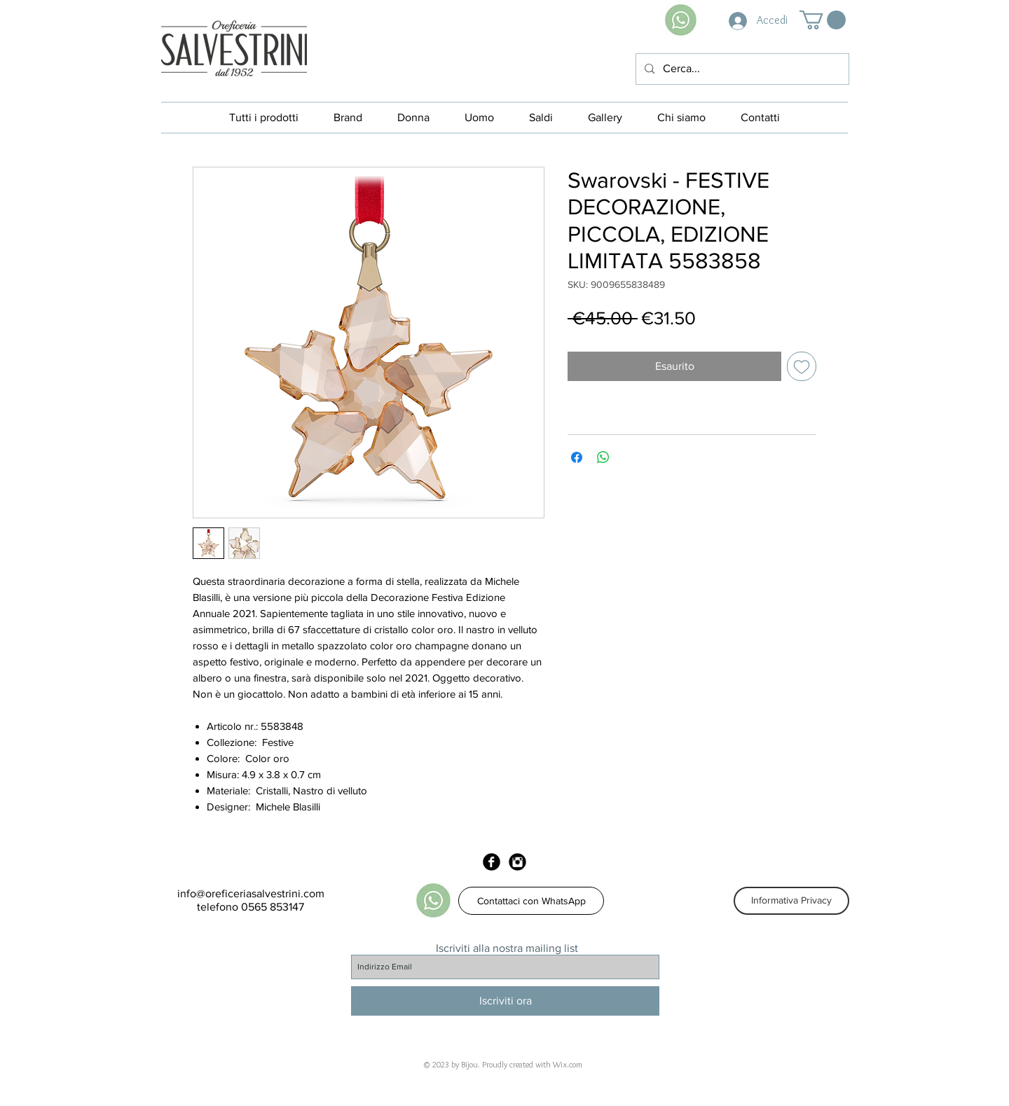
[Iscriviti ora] (505, 1001)
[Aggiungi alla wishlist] (801, 366)
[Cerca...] (741, 69)
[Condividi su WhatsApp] (603, 457)
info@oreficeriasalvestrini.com (250, 893)
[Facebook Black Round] (491, 862)
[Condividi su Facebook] (576, 457)
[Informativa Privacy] (791, 901)
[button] (822, 20)
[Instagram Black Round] (517, 862)
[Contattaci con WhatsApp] (531, 901)
